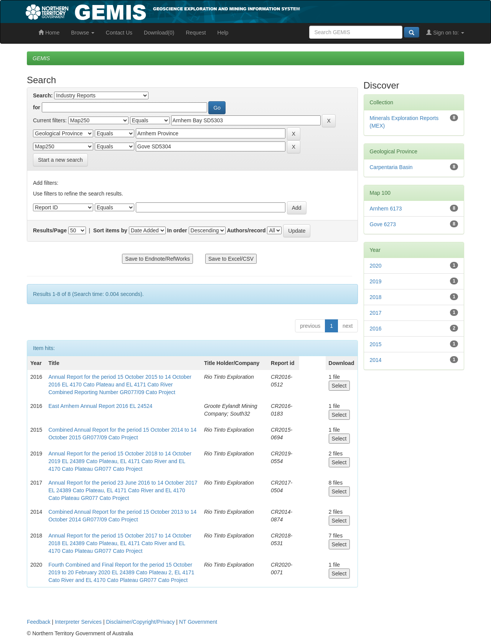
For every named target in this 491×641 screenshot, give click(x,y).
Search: (43, 95)
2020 (376, 266)
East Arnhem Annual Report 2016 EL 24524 (100, 406)
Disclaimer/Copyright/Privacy (140, 622)
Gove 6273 (383, 224)
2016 (376, 328)
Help (223, 33)
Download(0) (159, 33)
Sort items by (110, 230)
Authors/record (246, 230)
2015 (376, 344)
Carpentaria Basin (391, 167)
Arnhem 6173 (386, 208)
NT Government (198, 622)
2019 (376, 281)
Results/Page (50, 230)
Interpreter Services (78, 622)
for (36, 107)
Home (48, 33)
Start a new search (60, 160)
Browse (82, 33)
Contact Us (119, 33)
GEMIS (41, 58)
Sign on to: (445, 33)
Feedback (38, 622)
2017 (376, 313)
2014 (376, 360)
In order (177, 230)
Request (196, 33)
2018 (376, 297)
